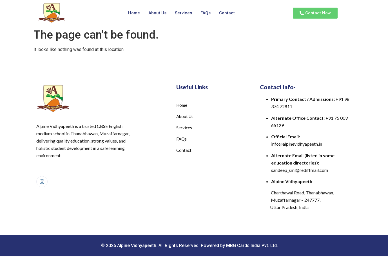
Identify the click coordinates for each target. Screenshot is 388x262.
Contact (227, 12)
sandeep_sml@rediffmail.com (299, 170)
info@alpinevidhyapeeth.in (296, 143)
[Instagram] (42, 181)
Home (134, 12)
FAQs (205, 12)
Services (183, 12)
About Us (157, 12)
